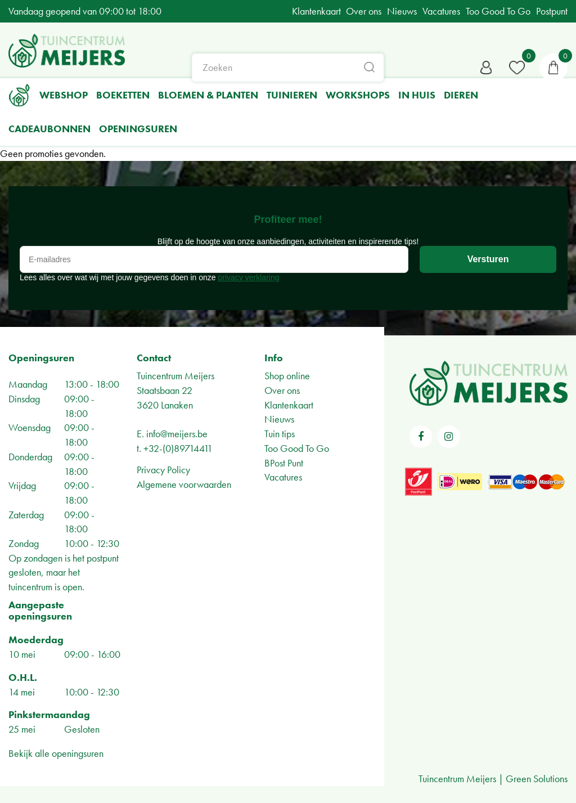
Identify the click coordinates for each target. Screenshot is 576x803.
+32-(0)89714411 (178, 448)
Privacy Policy (163, 469)
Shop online (287, 375)
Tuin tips (279, 433)
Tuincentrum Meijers (175, 375)
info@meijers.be (177, 433)
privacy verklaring (249, 277)
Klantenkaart (288, 404)
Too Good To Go (296, 448)
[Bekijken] (553, 67)
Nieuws (279, 418)
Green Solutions (537, 778)
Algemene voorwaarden (184, 484)
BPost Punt (283, 462)
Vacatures (283, 476)
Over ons (282, 390)
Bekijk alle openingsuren (56, 753)
